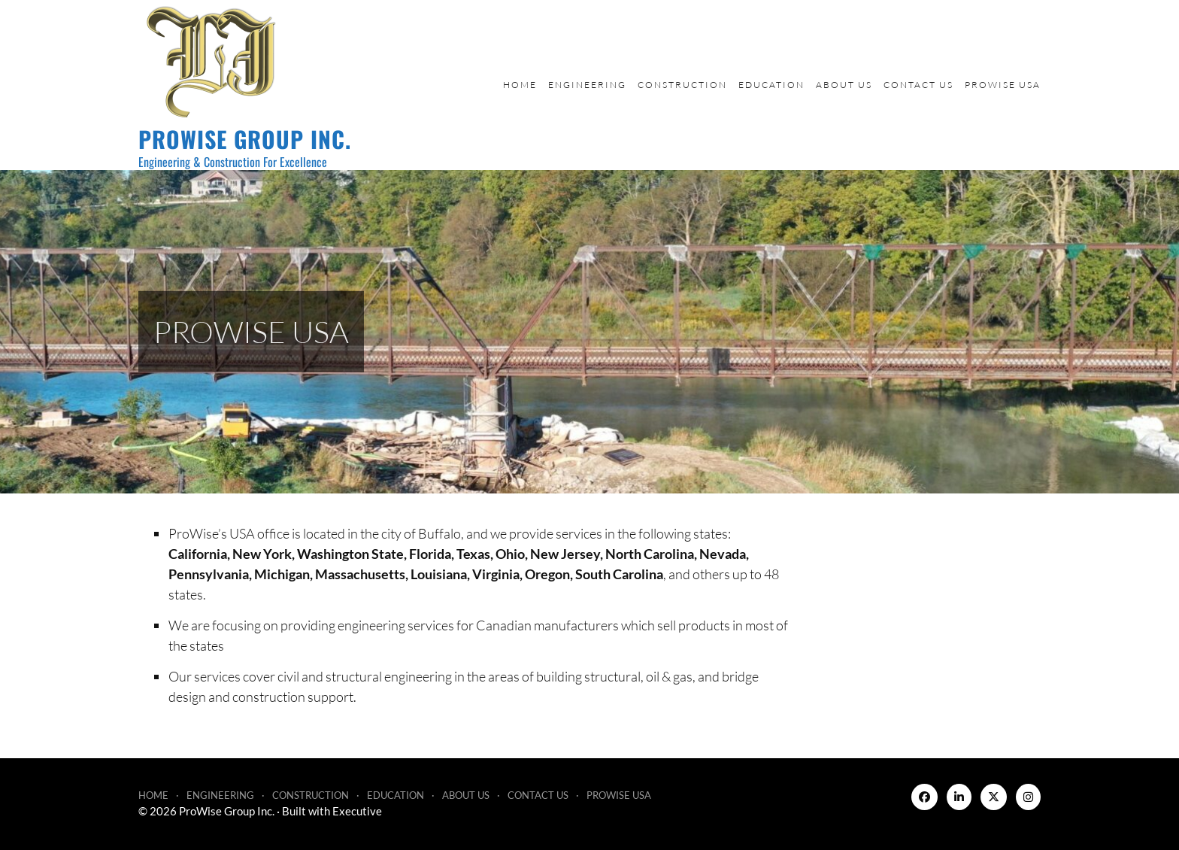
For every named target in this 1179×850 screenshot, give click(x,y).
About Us (844, 84)
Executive (357, 811)
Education (771, 84)
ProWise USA (1003, 84)
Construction (682, 84)
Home (520, 84)
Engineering (587, 84)
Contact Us (918, 84)
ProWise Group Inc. (244, 139)
